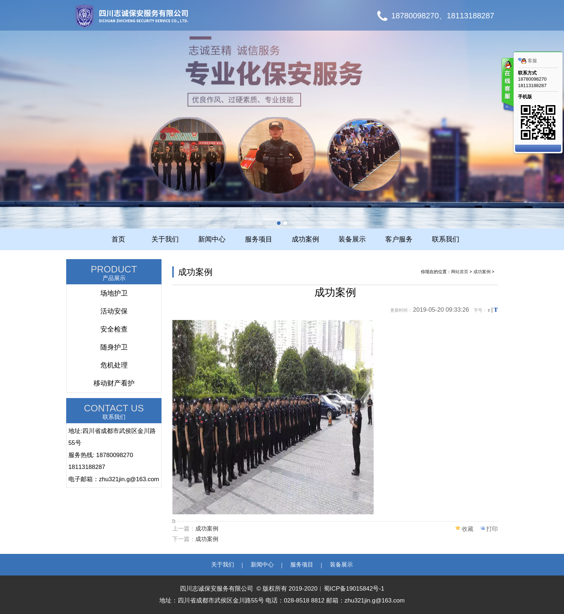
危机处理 (114, 365)
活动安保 (114, 311)
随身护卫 (114, 347)
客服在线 (507, 85)
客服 (527, 61)
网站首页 (459, 271)
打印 (492, 529)
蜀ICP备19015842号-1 (354, 588)
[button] (279, 223)
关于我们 (165, 239)
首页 (118, 239)
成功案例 (305, 239)
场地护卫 (114, 293)
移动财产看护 (114, 383)
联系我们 (445, 239)
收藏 (467, 529)
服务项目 (258, 239)
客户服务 (399, 239)
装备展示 (352, 239)
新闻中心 (212, 239)
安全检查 (114, 329)
